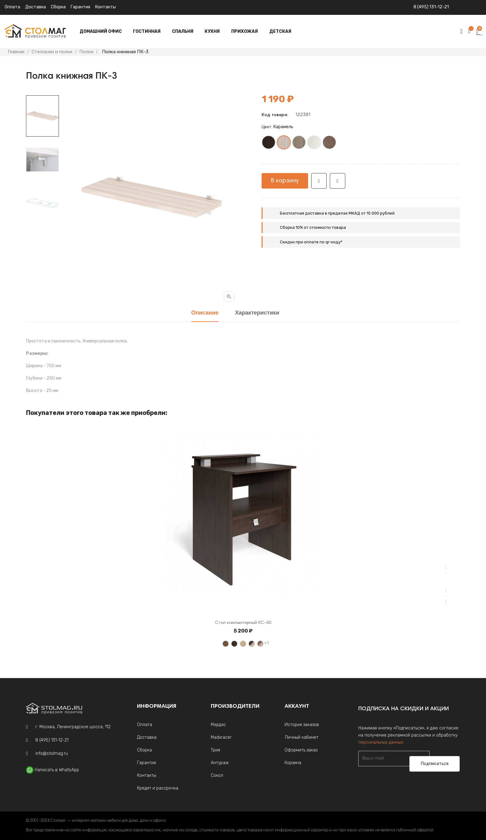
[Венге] (269, 143)
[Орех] (226, 644)
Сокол (217, 775)
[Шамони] (329, 143)
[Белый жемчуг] (314, 143)
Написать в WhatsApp (57, 770)
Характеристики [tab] (257, 313)
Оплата (12, 7)
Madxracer (221, 737)
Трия (215, 750)
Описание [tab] (205, 313)
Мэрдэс (218, 724)
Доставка (35, 7)
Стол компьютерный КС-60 (243, 623)
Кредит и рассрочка (157, 788)
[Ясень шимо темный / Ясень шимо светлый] (260, 644)
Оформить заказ (301, 750)
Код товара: (275, 115)
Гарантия (80, 7)
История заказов (302, 724)
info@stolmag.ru (51, 753)
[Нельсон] (299, 143)
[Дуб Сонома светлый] (243, 644)
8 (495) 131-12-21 (431, 7)
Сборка (58, 7)
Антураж (220, 762)
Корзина (293, 762)
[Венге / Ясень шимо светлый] (252, 644)
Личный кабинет (301, 737)
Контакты (105, 7)
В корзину (285, 181)
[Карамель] (284, 143)
